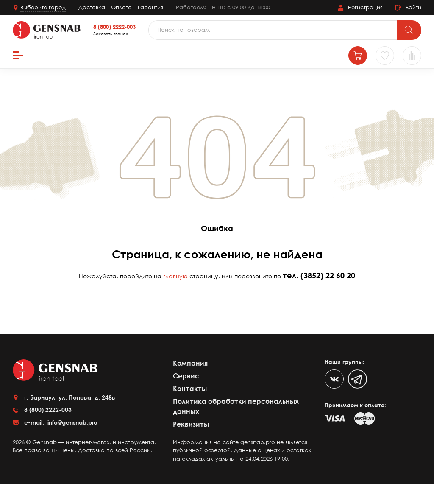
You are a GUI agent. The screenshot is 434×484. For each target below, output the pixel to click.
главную (175, 276)
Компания (190, 363)
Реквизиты (191, 424)
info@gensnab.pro (71, 422)
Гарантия (150, 7)
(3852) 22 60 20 (327, 275)
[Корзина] (357, 55)
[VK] (334, 379)
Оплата (121, 7)
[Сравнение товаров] (412, 55)
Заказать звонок (110, 33)
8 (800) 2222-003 (114, 27)
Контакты (190, 388)
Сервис (186, 376)
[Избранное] (385, 55)
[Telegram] (357, 379)
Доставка (91, 7)
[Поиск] (409, 30)
